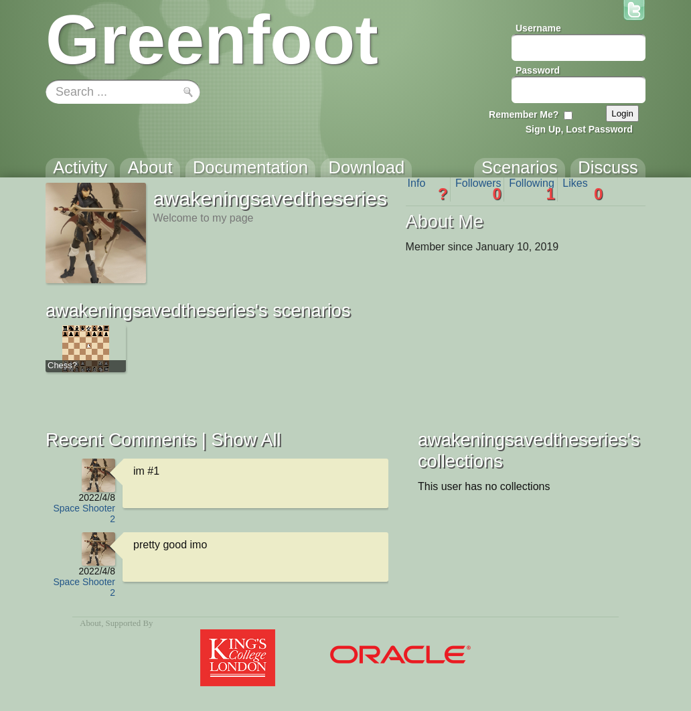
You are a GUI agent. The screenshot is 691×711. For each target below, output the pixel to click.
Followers (478, 189)
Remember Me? (523, 114)
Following (532, 189)
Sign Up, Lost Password (579, 129)
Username (538, 28)
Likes (582, 189)
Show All (246, 439)
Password (538, 70)
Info (428, 189)
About (90, 623)
